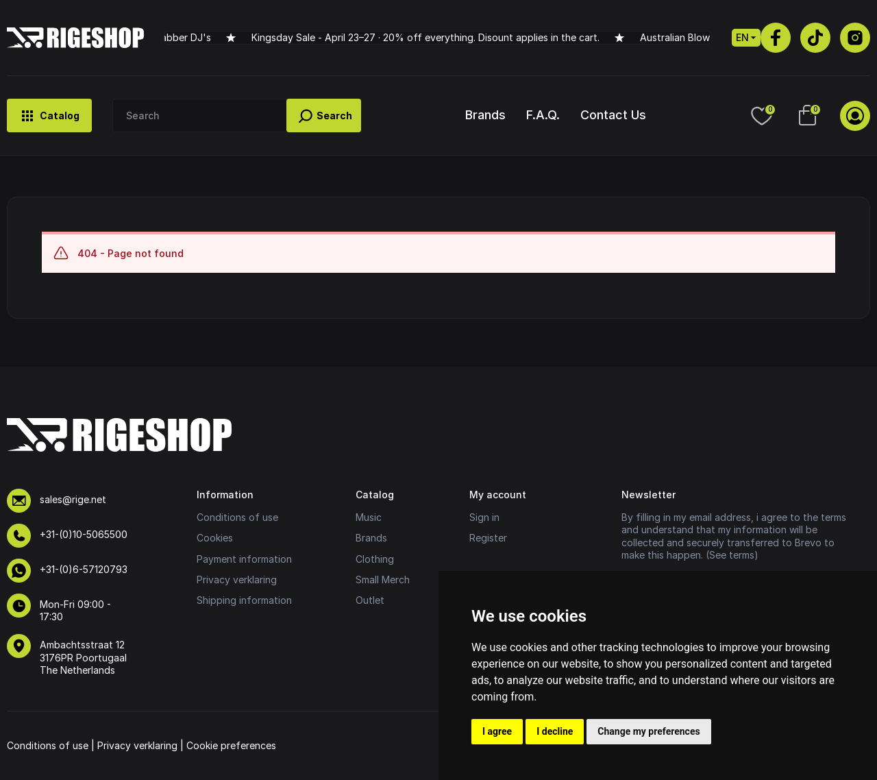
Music (369, 517)
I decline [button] (554, 731)
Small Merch (383, 579)
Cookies (215, 538)
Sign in (484, 517)
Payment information (244, 559)
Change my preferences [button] (648, 731)
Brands (485, 115)
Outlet (370, 600)
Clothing (375, 559)
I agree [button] (497, 731)
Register (488, 538)
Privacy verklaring (237, 579)
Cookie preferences (231, 745)
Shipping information (244, 600)
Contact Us (613, 115)
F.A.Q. (543, 115)
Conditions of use (237, 517)
